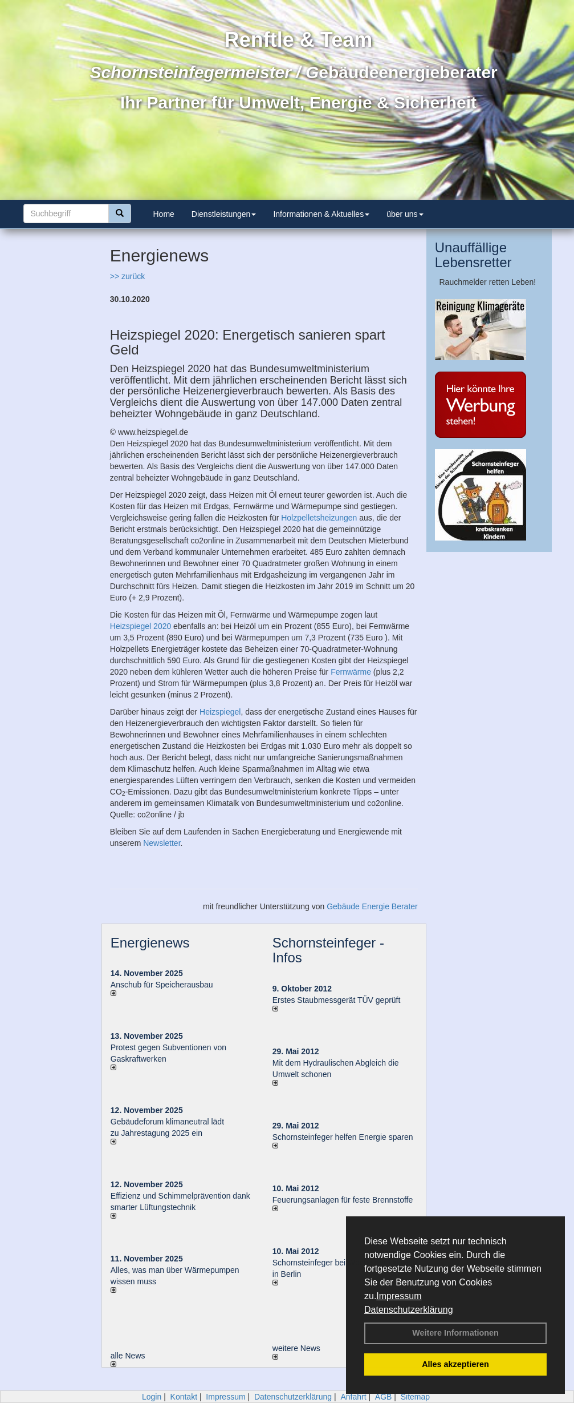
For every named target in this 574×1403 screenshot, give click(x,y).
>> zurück (127, 276)
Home (163, 214)
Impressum (398, 1296)
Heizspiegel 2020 (140, 626)
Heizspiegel (220, 711)
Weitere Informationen (455, 1332)
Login (151, 1396)
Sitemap (415, 1396)
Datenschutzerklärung (408, 1310)
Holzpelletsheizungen (319, 517)
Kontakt (183, 1396)
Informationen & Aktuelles (321, 214)
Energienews (150, 942)
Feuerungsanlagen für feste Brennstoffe (342, 1199)
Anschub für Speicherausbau (162, 984)
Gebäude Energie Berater (372, 906)
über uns (404, 214)
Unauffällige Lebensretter (473, 255)
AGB (383, 1396)
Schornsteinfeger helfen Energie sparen (342, 1137)
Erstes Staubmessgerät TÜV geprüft (336, 1000)
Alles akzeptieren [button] (455, 1364)
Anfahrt (353, 1396)
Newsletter (161, 843)
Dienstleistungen (224, 214)
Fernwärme (351, 671)
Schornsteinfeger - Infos (328, 950)
